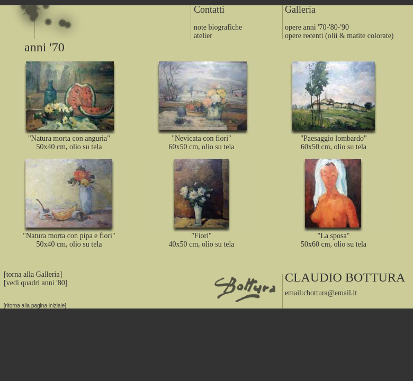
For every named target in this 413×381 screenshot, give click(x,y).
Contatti (209, 9)
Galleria (300, 9)
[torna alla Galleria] (31, 274)
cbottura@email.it (330, 293)
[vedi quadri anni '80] (35, 283)
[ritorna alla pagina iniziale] (33, 306)
